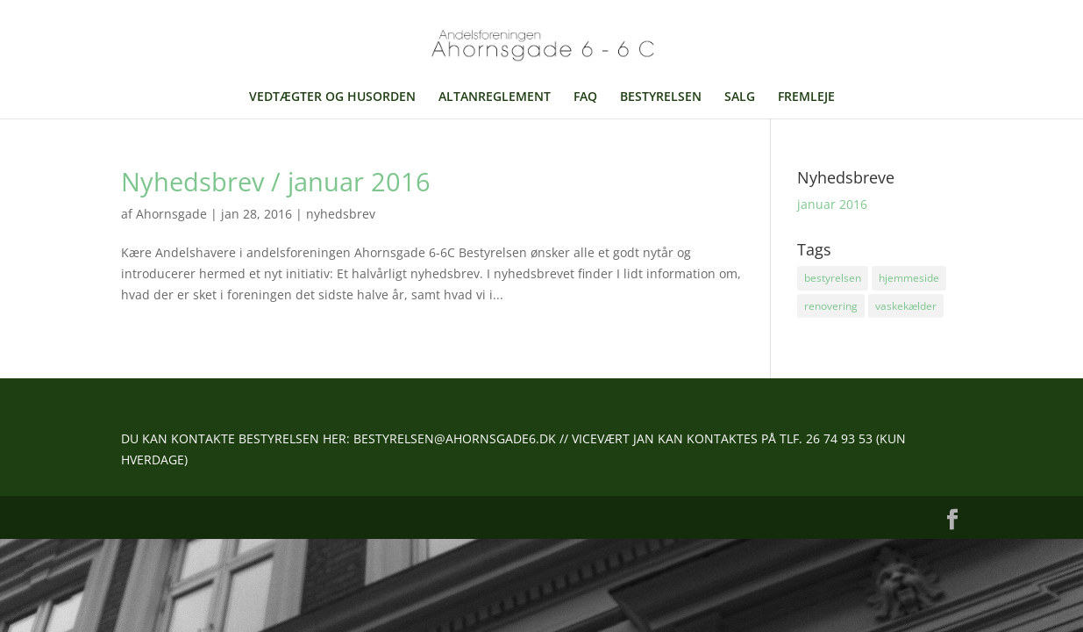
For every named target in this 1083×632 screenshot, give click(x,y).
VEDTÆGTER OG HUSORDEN (332, 97)
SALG (739, 97)
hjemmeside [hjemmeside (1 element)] (909, 277)
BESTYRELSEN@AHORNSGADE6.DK (454, 438)
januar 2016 (832, 204)
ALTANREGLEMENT (494, 97)
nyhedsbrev (340, 213)
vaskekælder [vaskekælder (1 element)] (906, 305)
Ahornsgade (171, 213)
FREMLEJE (806, 97)
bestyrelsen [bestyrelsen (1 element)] (832, 277)
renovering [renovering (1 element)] (831, 305)
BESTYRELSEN (661, 97)
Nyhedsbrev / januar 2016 (276, 181)
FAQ (585, 97)
